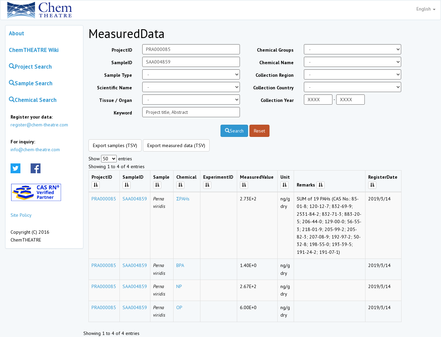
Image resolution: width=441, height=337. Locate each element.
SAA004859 (134, 199)
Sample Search (30, 83)
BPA (180, 265)
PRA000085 (104, 199)
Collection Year (277, 100)
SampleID (121, 62)
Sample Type (118, 75)
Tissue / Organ (115, 100)
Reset (259, 131)
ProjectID (122, 50)
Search (234, 131)
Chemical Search (32, 100)
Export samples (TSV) (115, 145)
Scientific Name (114, 88)
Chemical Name (276, 62)
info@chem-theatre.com (35, 149)
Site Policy (21, 215)
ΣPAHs (183, 199)
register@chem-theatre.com (39, 125)
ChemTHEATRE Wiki (34, 50)
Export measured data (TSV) (176, 145)
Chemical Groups (275, 50)
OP (179, 307)
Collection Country (273, 88)
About (16, 33)
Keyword (123, 113)
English (426, 9)
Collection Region (275, 75)
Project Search (30, 66)
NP (179, 286)
